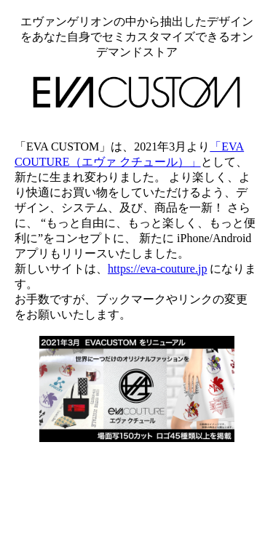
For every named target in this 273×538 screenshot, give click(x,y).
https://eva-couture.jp (157, 268)
